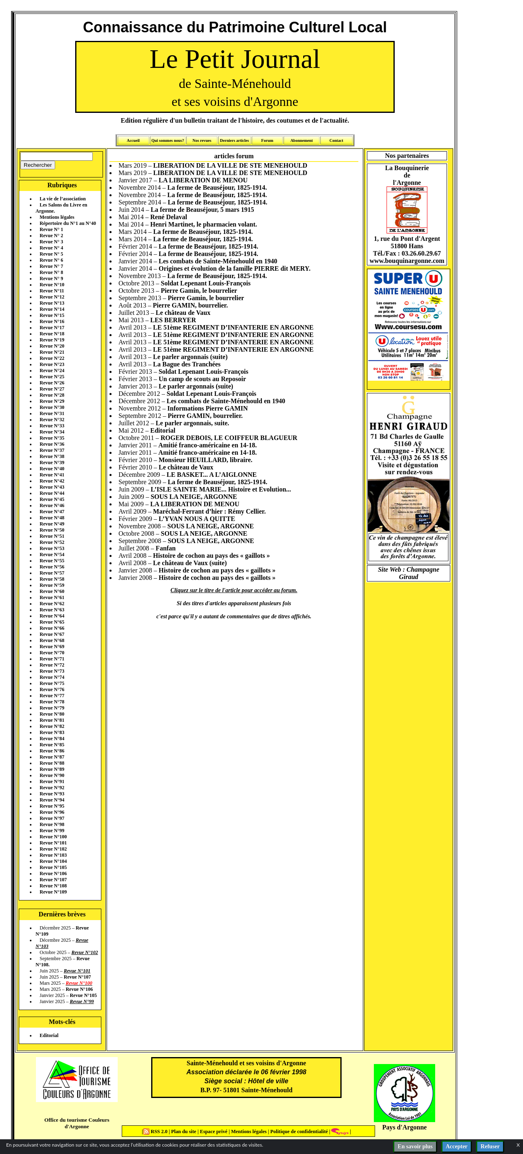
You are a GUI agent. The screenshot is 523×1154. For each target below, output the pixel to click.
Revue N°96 (52, 812)
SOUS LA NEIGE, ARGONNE (194, 496)
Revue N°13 (52, 303)
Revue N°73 (52, 671)
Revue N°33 (52, 426)
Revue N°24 (52, 370)
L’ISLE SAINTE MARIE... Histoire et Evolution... (221, 489)
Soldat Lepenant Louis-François (206, 283)
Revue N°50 (52, 530)
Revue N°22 (52, 358)
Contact (336, 140)
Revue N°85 (52, 745)
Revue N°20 (52, 346)
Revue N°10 (52, 284)
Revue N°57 (52, 573)
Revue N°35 (52, 438)
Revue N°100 (53, 837)
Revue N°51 (52, 536)
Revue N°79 (52, 708)
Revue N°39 (52, 462)
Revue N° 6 (51, 260)
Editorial (49, 1035)
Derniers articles (234, 140)
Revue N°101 (53, 843)
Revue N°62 (52, 603)
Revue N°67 (52, 634)
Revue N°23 (52, 364)
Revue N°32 (52, 419)
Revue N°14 (52, 309)
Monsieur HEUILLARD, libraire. (206, 459)
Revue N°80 (52, 714)
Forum (267, 140)
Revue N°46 (52, 505)
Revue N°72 (52, 665)
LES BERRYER (173, 320)
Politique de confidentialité (298, 1131)
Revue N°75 (52, 683)
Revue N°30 (52, 407)
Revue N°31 (52, 413)
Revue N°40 (52, 468)
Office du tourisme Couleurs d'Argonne (76, 1123)
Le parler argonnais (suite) (190, 356)
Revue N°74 (52, 677)
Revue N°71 (52, 659)
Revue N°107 (53, 879)
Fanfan (166, 548)
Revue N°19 (52, 340)
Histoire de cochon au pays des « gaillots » (211, 555)
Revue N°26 (52, 383)
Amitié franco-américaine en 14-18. (208, 445)
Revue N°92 (52, 787)
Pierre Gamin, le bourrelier (199, 290)
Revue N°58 (52, 579)
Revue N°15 (52, 315)
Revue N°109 (53, 892)
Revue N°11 (52, 291)
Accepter (457, 1146)
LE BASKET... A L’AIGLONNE (212, 474)
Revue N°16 (52, 321)
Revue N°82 (52, 726)
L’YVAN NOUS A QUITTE (197, 518)
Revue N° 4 (51, 248)
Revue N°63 (52, 610)
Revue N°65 (52, 622)
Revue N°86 (52, 751)
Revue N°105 (53, 867)
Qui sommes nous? (167, 140)
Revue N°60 (52, 591)
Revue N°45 (52, 499)
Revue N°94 (52, 800)
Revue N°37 (52, 450)
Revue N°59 (52, 585)
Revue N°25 (52, 376)
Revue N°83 (52, 732)
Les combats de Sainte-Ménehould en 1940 (218, 261)
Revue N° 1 (51, 229)
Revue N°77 (52, 695)
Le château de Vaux (183, 312)
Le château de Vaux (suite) (190, 562)
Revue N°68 (52, 640)
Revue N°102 (53, 849)
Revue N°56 (52, 567)
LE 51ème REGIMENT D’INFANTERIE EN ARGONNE (233, 327)
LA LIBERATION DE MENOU (203, 180)
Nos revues (201, 140)
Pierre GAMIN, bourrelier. (190, 305)
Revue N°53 (52, 548)
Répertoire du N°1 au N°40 (68, 223)
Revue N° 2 (51, 235)
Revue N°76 (52, 689)
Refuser (490, 1146)
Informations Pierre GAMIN (208, 408)
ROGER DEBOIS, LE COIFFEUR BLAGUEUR (229, 437)
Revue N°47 (52, 511)
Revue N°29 (52, 401)
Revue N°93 (52, 794)
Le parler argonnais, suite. (192, 423)
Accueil (133, 140)
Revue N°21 (52, 352)
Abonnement (302, 140)
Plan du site (184, 1131)
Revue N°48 (52, 518)
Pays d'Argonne (404, 1127)
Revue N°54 (52, 554)
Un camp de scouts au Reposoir (202, 378)
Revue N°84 (52, 738)
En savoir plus (415, 1146)
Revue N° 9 (51, 278)
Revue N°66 (52, 628)
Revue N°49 (52, 524)
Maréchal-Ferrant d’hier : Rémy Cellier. (209, 511)
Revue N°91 (52, 781)
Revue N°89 (52, 769)
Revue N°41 (52, 475)
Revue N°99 (52, 830)
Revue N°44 (52, 493)
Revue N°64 (52, 616)
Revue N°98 (52, 824)
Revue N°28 (52, 395)
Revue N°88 (52, 763)
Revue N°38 (52, 456)
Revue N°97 (52, 818)
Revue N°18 (52, 334)
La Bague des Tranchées (187, 364)
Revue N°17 (52, 327)
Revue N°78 (52, 702)
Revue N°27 (52, 389)
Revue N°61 (52, 597)
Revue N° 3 (51, 242)
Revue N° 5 (51, 254)
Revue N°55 (52, 561)
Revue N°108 (53, 886)
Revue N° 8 (51, 272)
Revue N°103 (53, 855)
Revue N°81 (52, 720)
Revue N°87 (52, 757)
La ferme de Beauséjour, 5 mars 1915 (202, 209)
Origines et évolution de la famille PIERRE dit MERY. (235, 268)
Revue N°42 (52, 481)
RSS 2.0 (156, 1131)
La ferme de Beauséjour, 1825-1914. (217, 187)
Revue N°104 (53, 861)
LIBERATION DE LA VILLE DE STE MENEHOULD (230, 165)
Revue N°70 (52, 653)
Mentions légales (57, 217)
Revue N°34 (52, 432)
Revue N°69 (52, 646)
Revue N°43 (52, 487)
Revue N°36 (52, 444)
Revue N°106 (53, 873)
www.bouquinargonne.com (406, 260)
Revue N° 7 (51, 266)
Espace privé (213, 1131)
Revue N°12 (52, 297)
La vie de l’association (63, 199)
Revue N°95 (52, 806)
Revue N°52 (52, 542)
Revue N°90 (52, 775)
